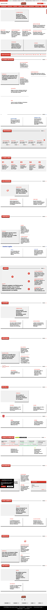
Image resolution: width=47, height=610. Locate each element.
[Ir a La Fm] (4, 114)
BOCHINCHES (31, 6)
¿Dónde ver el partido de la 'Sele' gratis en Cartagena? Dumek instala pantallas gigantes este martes (8, 356)
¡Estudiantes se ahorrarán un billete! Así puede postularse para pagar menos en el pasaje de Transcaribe (24, 81)
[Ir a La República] (3, 416)
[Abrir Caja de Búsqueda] (44, 3)
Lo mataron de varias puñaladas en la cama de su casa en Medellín (23, 167)
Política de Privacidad (22, 607)
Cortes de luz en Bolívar (17, 54)
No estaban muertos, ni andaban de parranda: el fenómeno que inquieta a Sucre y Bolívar (21, 576)
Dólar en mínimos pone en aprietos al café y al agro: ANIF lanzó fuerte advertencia (15, 121)
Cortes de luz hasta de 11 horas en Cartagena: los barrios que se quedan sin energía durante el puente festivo (25, 559)
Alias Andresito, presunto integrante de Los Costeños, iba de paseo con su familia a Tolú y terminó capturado (15, 34)
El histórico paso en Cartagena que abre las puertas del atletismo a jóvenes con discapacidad (38, 522)
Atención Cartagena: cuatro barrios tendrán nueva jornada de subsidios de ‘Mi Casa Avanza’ (15, 409)
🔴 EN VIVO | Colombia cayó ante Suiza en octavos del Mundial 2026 (39, 289)
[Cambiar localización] (40, 3)
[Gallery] (23, 139)
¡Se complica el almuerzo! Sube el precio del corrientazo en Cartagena (21, 397)
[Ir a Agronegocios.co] (21, 437)
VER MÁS (8, 144)
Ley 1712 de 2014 (27, 608)
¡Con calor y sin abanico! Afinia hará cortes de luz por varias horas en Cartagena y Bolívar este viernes (10, 554)
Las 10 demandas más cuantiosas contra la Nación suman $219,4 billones (15, 253)
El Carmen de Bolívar (28, 54)
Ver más (44, 59)
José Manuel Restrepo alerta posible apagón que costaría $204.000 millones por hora (15, 423)
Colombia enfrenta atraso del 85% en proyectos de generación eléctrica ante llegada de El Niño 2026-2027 (38, 121)
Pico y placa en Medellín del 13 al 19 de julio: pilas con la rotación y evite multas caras (5, 167)
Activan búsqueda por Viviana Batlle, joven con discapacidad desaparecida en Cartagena (15, 203)
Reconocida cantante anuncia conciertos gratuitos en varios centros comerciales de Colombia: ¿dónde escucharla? (25, 478)
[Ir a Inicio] (23, 3)
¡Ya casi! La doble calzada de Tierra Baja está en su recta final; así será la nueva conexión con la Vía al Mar (15, 324)
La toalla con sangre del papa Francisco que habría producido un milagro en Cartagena (15, 587)
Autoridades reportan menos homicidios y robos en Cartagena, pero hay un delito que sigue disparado (9, 234)
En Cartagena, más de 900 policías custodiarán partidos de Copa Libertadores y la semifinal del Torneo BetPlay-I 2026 (25, 360)
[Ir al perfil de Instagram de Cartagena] (24, 599)
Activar (3, 486)
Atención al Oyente (29, 607)
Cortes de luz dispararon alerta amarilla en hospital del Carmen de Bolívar (21, 16)
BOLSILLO (25, 6)
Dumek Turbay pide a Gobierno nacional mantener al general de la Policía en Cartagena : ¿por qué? (38, 203)
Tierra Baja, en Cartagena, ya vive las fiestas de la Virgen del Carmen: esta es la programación (26, 33)
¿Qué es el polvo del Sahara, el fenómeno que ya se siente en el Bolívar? (19, 103)
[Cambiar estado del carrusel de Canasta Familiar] (7, 1)
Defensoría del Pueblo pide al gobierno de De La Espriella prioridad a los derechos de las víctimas (38, 252)
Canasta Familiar (3, 0)
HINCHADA (20, 6)
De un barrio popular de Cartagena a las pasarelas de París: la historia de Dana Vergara (25, 488)
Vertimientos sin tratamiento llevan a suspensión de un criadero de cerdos (14, 451)
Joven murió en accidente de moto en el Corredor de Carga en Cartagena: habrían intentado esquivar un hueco (25, 240)
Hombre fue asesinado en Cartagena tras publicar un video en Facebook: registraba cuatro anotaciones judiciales (25, 229)
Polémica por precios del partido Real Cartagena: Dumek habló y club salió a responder (25, 350)
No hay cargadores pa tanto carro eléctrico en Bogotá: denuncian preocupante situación (32, 167)
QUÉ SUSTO (42, 6)
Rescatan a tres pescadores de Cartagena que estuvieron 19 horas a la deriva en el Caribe (39, 26)
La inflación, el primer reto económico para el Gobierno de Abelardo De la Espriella (38, 423)
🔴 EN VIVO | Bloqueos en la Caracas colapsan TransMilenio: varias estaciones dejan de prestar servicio (39, 282)
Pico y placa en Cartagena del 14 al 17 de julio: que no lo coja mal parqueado (24, 65)
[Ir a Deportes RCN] (6, 366)
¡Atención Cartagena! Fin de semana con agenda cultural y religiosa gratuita (39, 45)
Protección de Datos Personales (38, 607)
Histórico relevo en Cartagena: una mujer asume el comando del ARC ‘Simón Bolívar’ (21, 191)
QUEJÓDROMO (3, 6)
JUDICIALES (10, 6)
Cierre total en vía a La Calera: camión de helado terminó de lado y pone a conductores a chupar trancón (39, 274)
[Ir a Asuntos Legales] (7, 246)
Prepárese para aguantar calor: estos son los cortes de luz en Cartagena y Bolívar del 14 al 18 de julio (10, 77)
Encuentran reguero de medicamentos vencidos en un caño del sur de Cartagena (39, 33)
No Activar (10, 486)
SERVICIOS (37, 6)
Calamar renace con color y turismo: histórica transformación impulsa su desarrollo (38, 409)
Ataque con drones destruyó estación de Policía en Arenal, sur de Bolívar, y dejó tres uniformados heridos (19, 91)
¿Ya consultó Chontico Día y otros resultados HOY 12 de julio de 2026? (42, 167)
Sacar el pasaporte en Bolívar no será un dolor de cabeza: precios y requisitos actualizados (21, 510)
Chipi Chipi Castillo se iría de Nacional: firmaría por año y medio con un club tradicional (38, 373)
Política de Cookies (20, 608)
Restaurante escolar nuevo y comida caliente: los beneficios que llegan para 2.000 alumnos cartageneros (25, 549)
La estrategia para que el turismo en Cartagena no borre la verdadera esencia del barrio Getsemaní (15, 522)
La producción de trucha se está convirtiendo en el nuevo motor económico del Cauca (38, 451)
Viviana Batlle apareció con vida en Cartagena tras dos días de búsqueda (38, 74)
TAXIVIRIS (15, 6)
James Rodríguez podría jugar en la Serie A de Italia (15, 372)
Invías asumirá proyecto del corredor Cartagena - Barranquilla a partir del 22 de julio (21, 313)
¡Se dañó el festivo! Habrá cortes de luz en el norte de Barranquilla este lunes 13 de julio (14, 167)
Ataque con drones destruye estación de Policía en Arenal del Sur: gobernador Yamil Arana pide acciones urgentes (16, 46)
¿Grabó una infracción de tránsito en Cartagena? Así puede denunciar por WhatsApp (38, 324)
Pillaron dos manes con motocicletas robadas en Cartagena (5, 32)
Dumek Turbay (36, 54)
